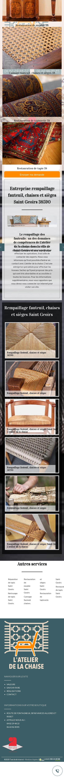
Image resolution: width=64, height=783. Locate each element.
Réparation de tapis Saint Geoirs (11, 584)
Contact (12, 694)
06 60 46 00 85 (13, 727)
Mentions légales (31, 759)
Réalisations (14, 691)
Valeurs (11, 684)
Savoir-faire (13, 688)
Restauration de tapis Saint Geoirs (59, 591)
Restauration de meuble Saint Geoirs (27, 586)
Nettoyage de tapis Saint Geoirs (11, 598)
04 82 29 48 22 (13, 723)
